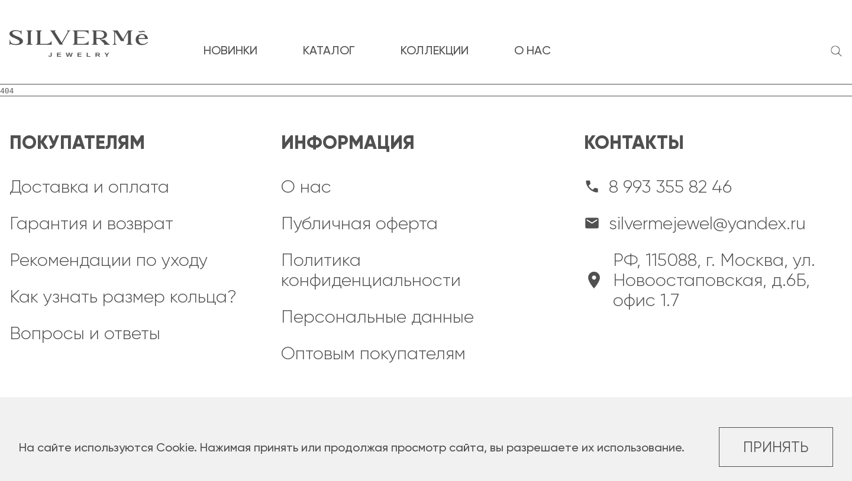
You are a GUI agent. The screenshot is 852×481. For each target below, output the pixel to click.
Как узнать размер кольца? (123, 297)
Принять (776, 447)
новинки (230, 50)
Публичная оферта (359, 223)
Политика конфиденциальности (371, 270)
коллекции (435, 50)
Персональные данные (377, 317)
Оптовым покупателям (373, 353)
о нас (532, 50)
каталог (329, 50)
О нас (306, 187)
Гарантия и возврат (91, 223)
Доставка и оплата (89, 187)
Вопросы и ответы (84, 333)
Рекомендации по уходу (108, 260)
